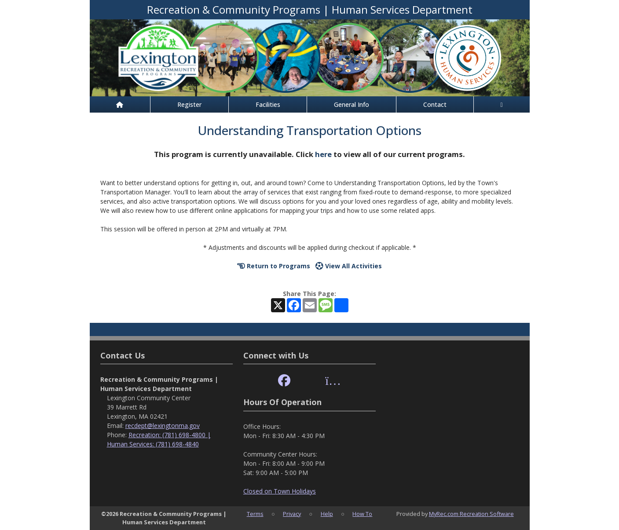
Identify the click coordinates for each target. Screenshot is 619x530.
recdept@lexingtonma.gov (162, 425)
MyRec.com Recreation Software (471, 514)
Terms (255, 514)
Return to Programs (273, 266)
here (323, 154)
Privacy (292, 514)
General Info (351, 104)
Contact (435, 104)
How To (362, 514)
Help (327, 514)
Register (189, 104)
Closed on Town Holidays (279, 491)
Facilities (268, 104)
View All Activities (348, 266)
